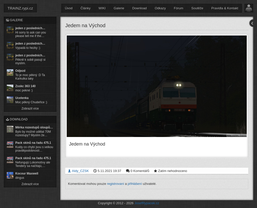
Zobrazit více (30, 108)
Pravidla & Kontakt (224, 8)
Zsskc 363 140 (25, 86)
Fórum (178, 8)
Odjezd (20, 71)
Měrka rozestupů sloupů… (34, 127)
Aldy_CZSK (78, 170)
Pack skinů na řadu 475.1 (33, 143)
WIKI (102, 8)
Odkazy (160, 8)
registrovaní (115, 184)
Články (86, 8)
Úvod (69, 8)
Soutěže (197, 8)
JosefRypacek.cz (147, 203)
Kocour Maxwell (26, 173)
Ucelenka (22, 98)
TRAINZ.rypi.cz (20, 8)
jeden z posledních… (30, 28)
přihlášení (135, 184)
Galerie (119, 8)
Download (139, 8)
